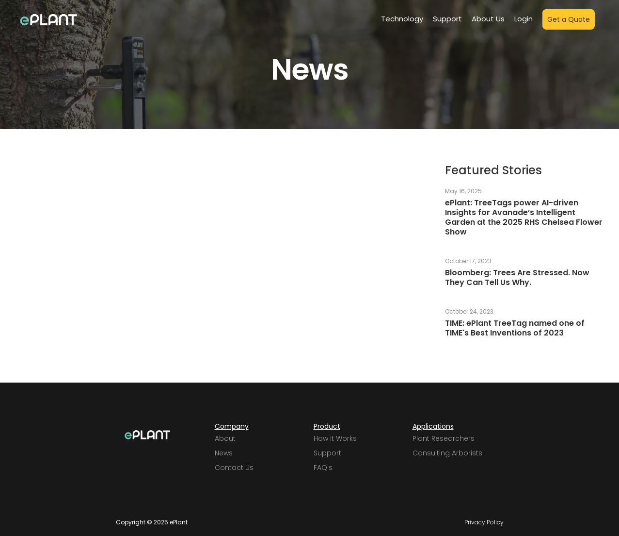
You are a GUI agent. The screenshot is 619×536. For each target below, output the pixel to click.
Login (523, 19)
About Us (488, 19)
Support (447, 19)
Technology (402, 19)
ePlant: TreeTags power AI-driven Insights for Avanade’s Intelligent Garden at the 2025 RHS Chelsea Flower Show (524, 217)
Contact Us (234, 467)
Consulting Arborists (447, 453)
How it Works (335, 438)
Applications (433, 426)
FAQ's (323, 467)
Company (232, 426)
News (224, 453)
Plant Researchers (444, 438)
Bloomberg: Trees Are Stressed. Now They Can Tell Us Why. (517, 277)
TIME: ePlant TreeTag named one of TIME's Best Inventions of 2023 (515, 328)
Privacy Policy (484, 522)
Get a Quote (568, 19)
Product (327, 426)
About (225, 438)
